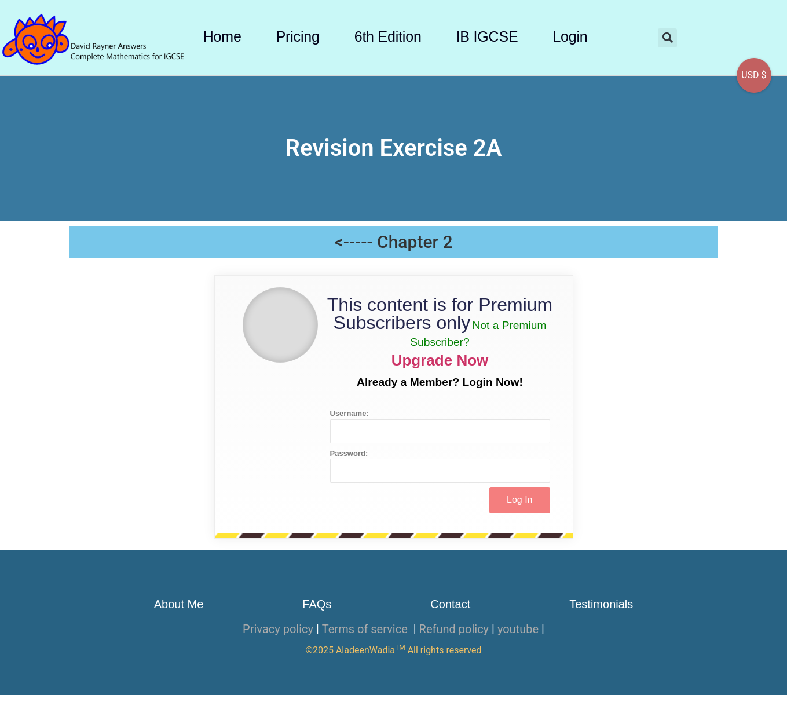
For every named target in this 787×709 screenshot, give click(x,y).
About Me (179, 604)
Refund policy (454, 629)
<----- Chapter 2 (393, 242)
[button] (667, 37)
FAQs (316, 604)
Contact (450, 604)
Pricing (298, 36)
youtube (518, 629)
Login (569, 36)
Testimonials (601, 604)
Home (222, 36)
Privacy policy (278, 629)
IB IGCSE (487, 36)
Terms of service (366, 629)
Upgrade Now (440, 360)
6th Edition (388, 36)
